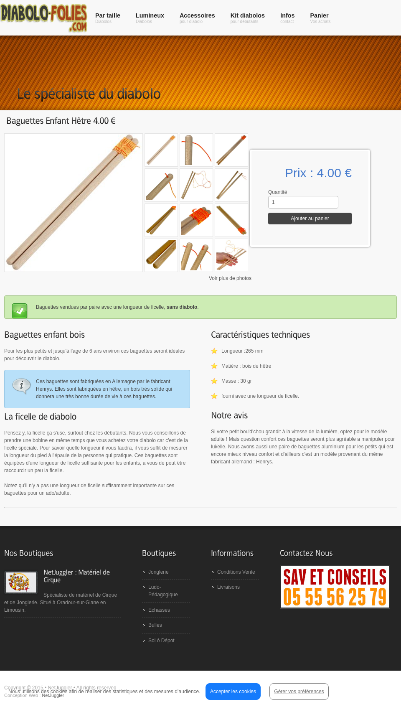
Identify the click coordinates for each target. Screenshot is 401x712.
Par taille (107, 18)
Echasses (159, 610)
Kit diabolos (248, 18)
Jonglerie (158, 572)
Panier (320, 18)
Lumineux (150, 18)
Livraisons (228, 587)
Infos (287, 18)
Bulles (155, 625)
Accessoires (197, 18)
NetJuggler (53, 695)
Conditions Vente (236, 572)
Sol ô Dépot (161, 640)
